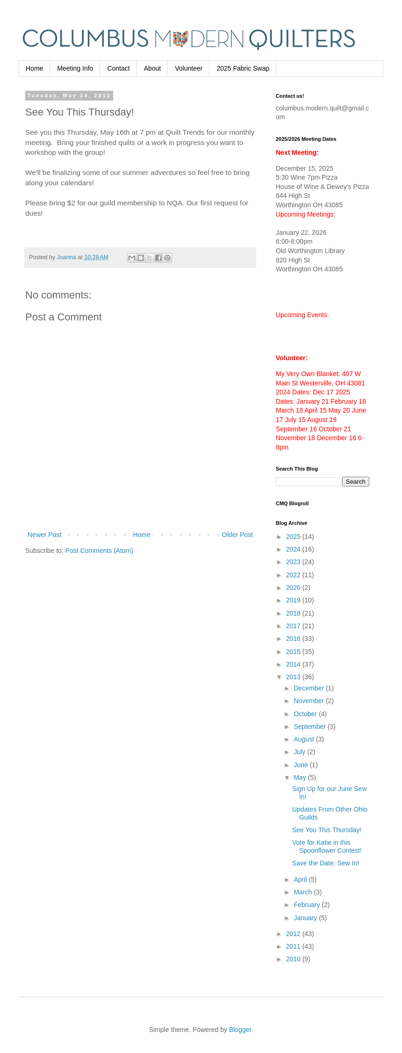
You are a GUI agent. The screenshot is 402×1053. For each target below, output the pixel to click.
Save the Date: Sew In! (325, 863)
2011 (294, 946)
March (304, 892)
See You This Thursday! (326, 830)
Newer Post (44, 534)
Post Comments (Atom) (99, 550)
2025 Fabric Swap (242, 68)
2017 (294, 626)
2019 (294, 600)
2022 (294, 575)
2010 (294, 959)
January (306, 918)
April (301, 879)
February (308, 904)
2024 (294, 549)
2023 (294, 562)
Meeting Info (75, 68)
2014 (294, 664)
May (301, 777)
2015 (294, 651)
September (310, 726)
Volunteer (188, 68)
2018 (294, 613)
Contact (118, 68)
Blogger (240, 1029)
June (301, 765)
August (305, 739)
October (306, 714)
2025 (294, 536)
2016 (294, 638)
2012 (294, 933)
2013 (294, 677)
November (309, 700)
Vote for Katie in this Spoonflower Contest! (327, 846)
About (152, 68)
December (309, 688)
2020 (294, 587)
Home (34, 68)
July (300, 751)
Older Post (237, 534)
